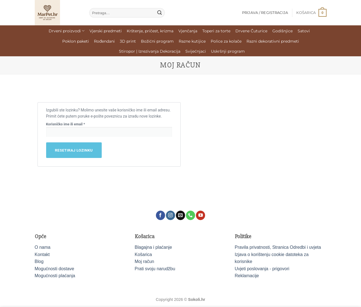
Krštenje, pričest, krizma (150, 30)
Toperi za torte (216, 30)
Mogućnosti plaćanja (55, 275)
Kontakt (42, 254)
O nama (43, 247)
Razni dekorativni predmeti (273, 41)
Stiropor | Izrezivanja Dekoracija (149, 51)
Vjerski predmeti (105, 30)
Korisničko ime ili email (73, 123)
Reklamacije (247, 275)
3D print (128, 41)
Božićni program (157, 41)
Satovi (304, 30)
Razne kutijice (192, 41)
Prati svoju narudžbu (155, 268)
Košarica (143, 254)
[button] (311, 13)
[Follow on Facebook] (160, 215)
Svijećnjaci (195, 51)
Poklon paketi (75, 41)
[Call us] (190, 215)
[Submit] (159, 13)
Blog (39, 261)
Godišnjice (282, 30)
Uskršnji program (228, 51)
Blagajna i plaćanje (153, 247)
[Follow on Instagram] (170, 215)
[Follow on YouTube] (200, 215)
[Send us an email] (180, 215)
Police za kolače (226, 41)
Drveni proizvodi (66, 30)
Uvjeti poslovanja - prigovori (262, 268)
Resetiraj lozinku (74, 150)
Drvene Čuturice (251, 30)
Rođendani (104, 41)
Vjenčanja (187, 30)
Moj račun (144, 261)
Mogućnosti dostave (54, 268)
